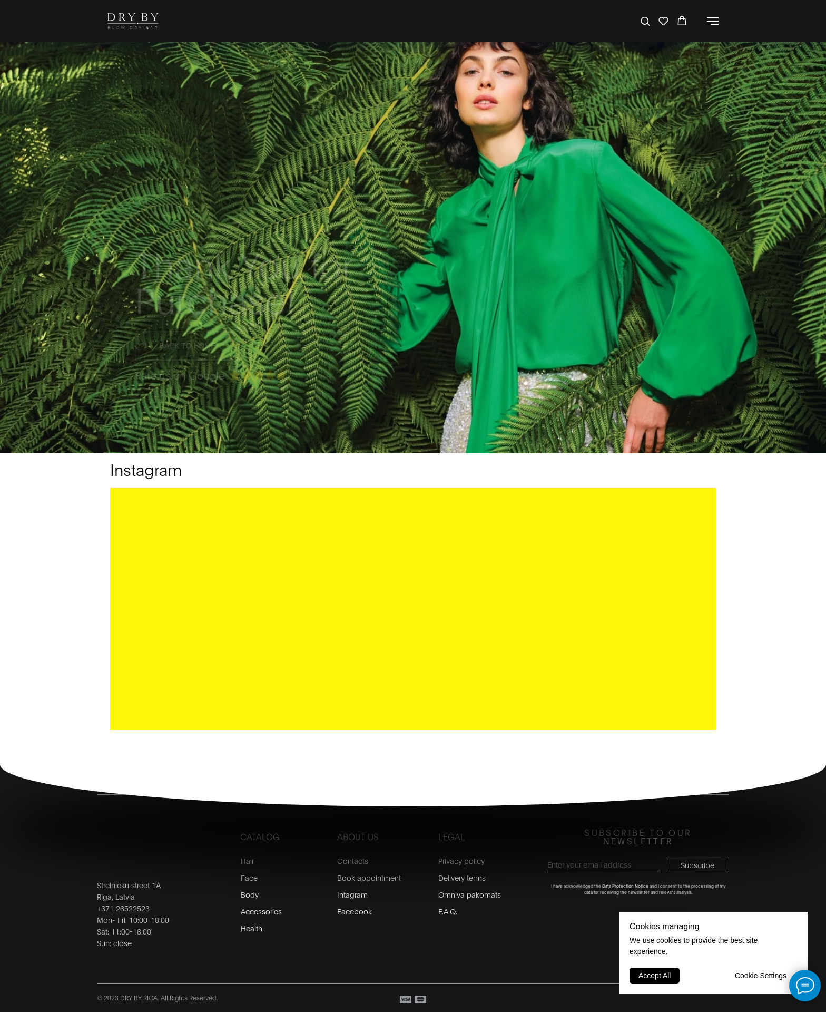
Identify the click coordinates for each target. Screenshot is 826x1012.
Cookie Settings (760, 975)
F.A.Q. (447, 911)
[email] (604, 864)
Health (251, 928)
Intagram (352, 894)
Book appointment (369, 877)
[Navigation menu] (713, 21)
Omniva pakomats (469, 894)
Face (249, 877)
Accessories (261, 911)
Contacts (352, 860)
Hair (247, 860)
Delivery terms (462, 877)
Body (250, 894)
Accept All (654, 975)
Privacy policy (461, 860)
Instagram (146, 469)
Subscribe (697, 865)
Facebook (354, 911)
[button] (645, 21)
